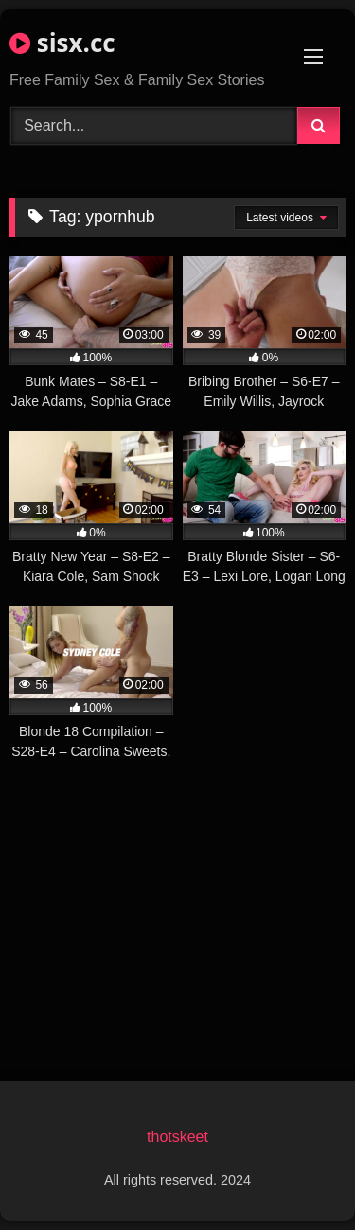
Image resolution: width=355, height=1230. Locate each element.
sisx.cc (62, 43)
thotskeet (177, 1137)
